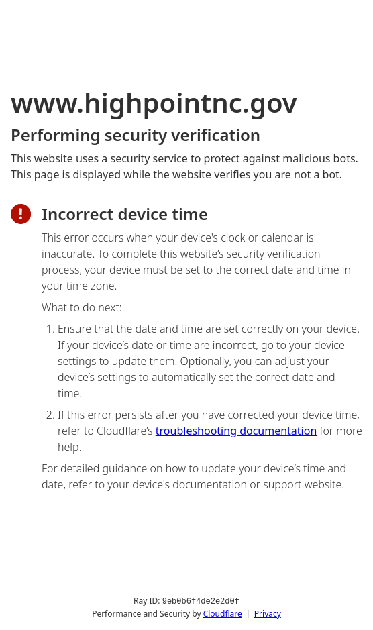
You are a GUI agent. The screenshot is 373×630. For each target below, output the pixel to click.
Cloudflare (222, 613)
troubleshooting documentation (236, 430)
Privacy (267, 613)
